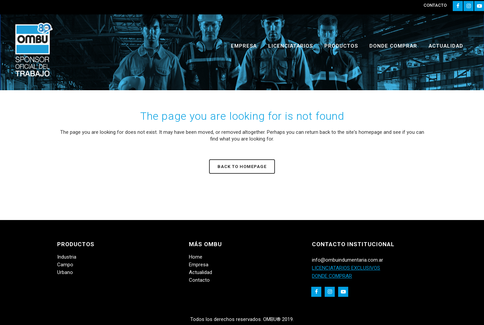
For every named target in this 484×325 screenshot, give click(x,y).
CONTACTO (435, 5)
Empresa (198, 265)
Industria (66, 257)
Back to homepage (242, 166)
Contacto (199, 280)
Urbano (65, 272)
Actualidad (200, 272)
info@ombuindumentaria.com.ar (347, 260)
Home (195, 257)
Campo (65, 265)
